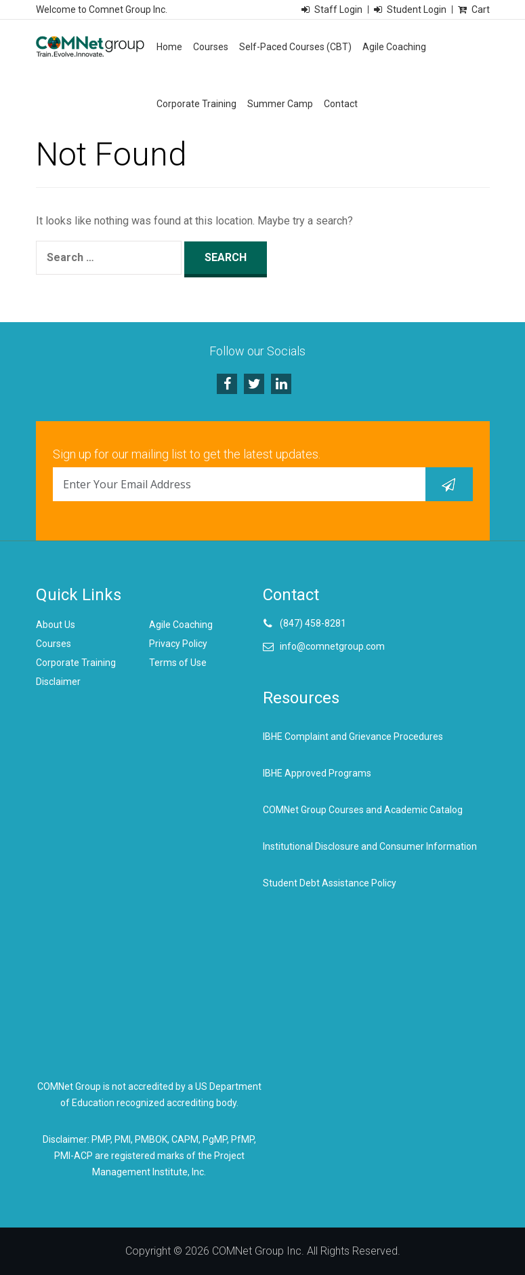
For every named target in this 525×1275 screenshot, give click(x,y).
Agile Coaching (394, 46)
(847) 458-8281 (313, 623)
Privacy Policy (178, 643)
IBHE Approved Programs (317, 773)
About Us (55, 624)
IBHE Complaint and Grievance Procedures (353, 736)
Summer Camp (280, 103)
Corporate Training (196, 103)
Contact (341, 103)
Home (169, 46)
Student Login (416, 9)
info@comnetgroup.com (332, 646)
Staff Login (338, 9)
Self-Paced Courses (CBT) (295, 46)
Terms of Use (178, 662)
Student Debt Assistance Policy (329, 883)
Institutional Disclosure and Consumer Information (370, 846)
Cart (480, 9)
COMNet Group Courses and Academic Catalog (363, 809)
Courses (210, 46)
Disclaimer (58, 681)
